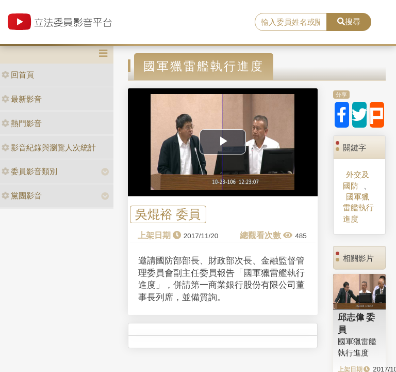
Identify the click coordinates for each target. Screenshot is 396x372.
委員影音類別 (29, 171)
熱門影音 (22, 123)
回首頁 (18, 74)
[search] (291, 22)
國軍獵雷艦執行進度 (358, 207)
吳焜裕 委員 (168, 215)
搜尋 (348, 21)
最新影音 (22, 99)
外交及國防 (356, 180)
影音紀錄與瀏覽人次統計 (49, 147)
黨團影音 (22, 195)
